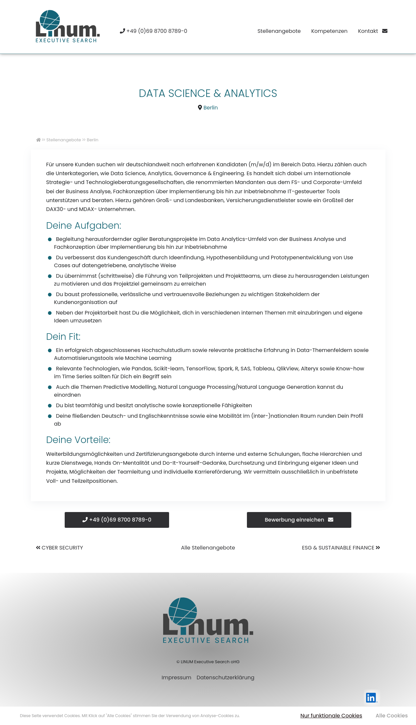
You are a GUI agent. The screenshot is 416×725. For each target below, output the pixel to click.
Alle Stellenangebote (208, 547)
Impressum (176, 677)
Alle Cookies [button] (392, 715)
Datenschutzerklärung (225, 677)
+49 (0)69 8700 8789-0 (116, 520)
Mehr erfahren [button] (255, 715)
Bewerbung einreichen (299, 520)
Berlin (211, 107)
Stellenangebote (279, 31)
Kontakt (372, 31)
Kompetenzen (329, 31)
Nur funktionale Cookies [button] (331, 715)
